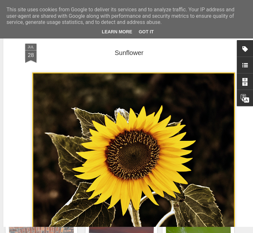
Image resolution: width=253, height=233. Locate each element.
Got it (146, 31)
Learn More (117, 31)
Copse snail (120, 203)
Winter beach (41, 203)
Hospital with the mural (198, 199)
